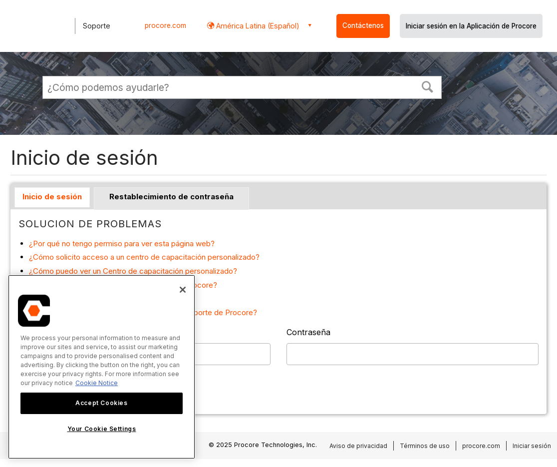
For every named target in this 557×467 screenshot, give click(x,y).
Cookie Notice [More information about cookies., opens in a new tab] (96, 383)
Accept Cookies (101, 403)
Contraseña (308, 332)
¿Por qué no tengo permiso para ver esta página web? (122, 243)
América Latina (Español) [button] (256, 25)
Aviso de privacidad (358, 446)
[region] (101, 367)
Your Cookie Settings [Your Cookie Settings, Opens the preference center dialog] (101, 429)
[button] (428, 86)
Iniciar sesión (532, 446)
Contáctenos (363, 25)
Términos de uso (425, 446)
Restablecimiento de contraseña (171, 196)
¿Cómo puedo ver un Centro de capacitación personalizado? (133, 271)
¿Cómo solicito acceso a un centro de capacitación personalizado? (144, 257)
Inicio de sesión (52, 196)
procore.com (165, 25)
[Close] (183, 290)
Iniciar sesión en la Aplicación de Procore (471, 26)
